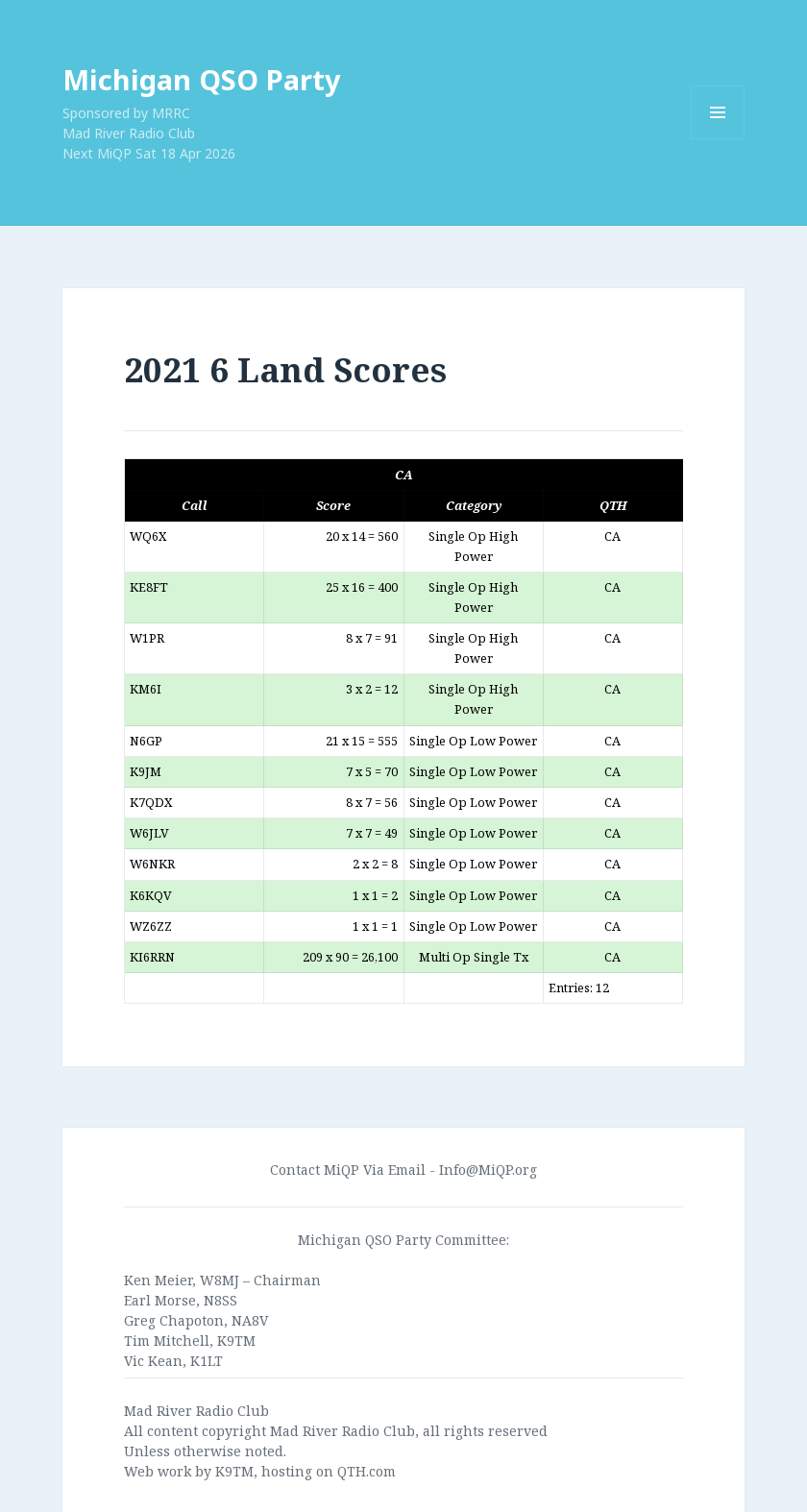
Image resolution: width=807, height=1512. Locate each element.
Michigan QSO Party (201, 79)
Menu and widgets (718, 138)
